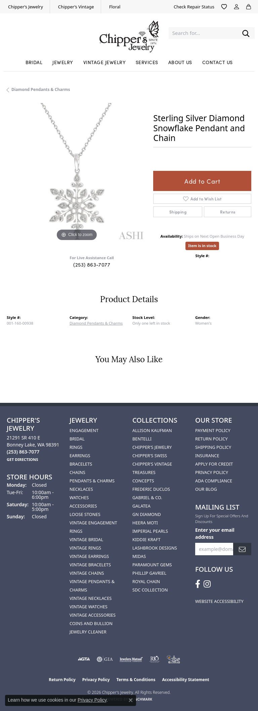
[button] (224, 6)
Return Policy (211, 439)
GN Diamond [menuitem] (146, 514)
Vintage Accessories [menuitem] (93, 615)
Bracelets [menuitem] (81, 464)
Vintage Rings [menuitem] (85, 548)
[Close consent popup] (131, 700)
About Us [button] (180, 62)
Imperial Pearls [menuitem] (150, 531)
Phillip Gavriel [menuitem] (149, 573)
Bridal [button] (34, 62)
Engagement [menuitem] (84, 430)
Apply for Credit (214, 464)
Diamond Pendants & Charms (40, 89)
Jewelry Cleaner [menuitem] (88, 632)
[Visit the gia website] (105, 659)
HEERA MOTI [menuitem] (145, 523)
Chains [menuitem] (77, 472)
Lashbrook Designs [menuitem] (154, 548)
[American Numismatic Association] (173, 659)
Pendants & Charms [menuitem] (92, 481)
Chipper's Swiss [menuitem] (149, 456)
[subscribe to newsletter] (242, 549)
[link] (25, 6)
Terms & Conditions (136, 679)
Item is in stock (202, 245)
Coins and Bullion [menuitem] (91, 623)
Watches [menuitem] (79, 497)
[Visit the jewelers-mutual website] (131, 659)
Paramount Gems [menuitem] (152, 565)
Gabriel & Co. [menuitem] (147, 497)
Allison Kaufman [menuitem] (152, 430)
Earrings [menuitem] (80, 456)
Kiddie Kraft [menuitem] (146, 539)
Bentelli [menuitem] (142, 439)
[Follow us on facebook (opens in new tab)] (197, 584)
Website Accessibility (219, 601)
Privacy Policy (211, 472)
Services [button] (147, 62)
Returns (227, 212)
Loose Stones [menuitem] (85, 514)
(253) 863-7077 (91, 264)
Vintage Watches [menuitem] (89, 607)
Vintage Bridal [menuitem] (86, 539)
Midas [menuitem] (139, 556)
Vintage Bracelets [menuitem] (90, 565)
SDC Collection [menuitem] (150, 590)
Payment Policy (212, 430)
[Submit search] (246, 33)
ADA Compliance (213, 481)
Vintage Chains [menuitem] (87, 573)
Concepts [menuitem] (143, 481)
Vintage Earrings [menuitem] (89, 556)
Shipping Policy (213, 447)
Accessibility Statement (185, 679)
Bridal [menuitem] (77, 439)
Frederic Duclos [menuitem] (151, 489)
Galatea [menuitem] (141, 506)
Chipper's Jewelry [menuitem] (152, 447)
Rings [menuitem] (76, 447)
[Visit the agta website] (84, 659)
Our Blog (206, 489)
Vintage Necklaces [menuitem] (91, 598)
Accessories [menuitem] (83, 506)
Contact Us (217, 62)
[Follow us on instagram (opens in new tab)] (207, 584)
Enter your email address (214, 533)
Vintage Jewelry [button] (104, 62)
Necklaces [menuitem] (81, 489)
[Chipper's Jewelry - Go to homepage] (128, 33)
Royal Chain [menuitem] (146, 581)
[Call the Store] (23, 451)
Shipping (177, 212)
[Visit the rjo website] (154, 659)
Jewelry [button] (62, 62)
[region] (76, 173)
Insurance (207, 456)
